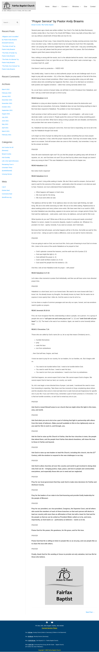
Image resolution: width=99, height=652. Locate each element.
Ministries (75, 6)
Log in (4, 190)
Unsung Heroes (7, 177)
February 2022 (7, 96)
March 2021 (6, 134)
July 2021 (5, 120)
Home (47, 6)
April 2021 (5, 131)
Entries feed (6, 193)
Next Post (89, 612)
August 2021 (6, 117)
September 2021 (7, 113)
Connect (64, 6)
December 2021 (7, 103)
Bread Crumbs (7, 157)
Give (85, 6)
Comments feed (7, 197)
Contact (93, 6)
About (54, 6)
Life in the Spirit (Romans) (11, 164)
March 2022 (6, 92)
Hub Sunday (6, 161)
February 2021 (7, 138)
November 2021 (7, 106)
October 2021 (6, 110)
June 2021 (5, 124)
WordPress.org (7, 200)
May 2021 (5, 127)
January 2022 (6, 99)
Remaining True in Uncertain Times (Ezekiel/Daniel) (8, 171)
